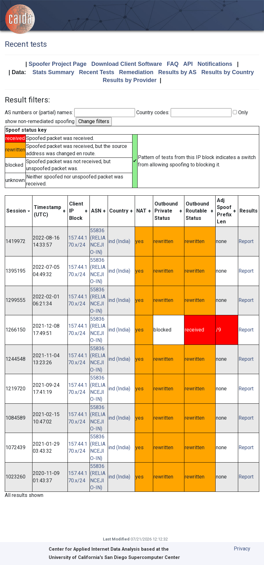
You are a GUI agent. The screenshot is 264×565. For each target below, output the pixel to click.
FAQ (173, 64)
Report (246, 241)
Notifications (214, 64)
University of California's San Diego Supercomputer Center (114, 557)
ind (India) (119, 241)
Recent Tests (96, 72)
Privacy (242, 549)
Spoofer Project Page (58, 64)
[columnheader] (18, 211)
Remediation (136, 72)
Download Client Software (126, 64)
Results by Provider (129, 80)
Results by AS (177, 72)
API (188, 64)
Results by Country (227, 72)
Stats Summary (53, 72)
